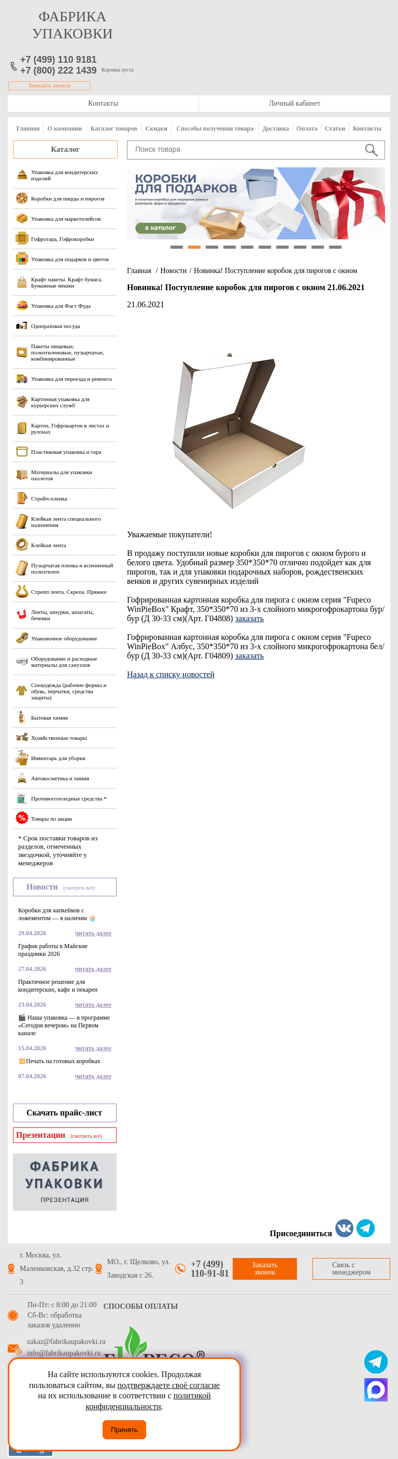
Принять (124, 1430)
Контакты (103, 103)
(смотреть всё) (79, 888)
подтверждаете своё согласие (168, 1385)
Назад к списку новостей (171, 674)
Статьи (335, 128)
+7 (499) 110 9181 (58, 59)
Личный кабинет (294, 103)
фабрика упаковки (72, 24)
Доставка (276, 128)
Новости (173, 271)
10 (335, 247)
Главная (28, 128)
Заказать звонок (49, 86)
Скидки (156, 128)
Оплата (307, 128)
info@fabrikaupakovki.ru (64, 1353)
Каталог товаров (114, 128)
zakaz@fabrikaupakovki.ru (66, 1342)
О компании (65, 128)
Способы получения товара (214, 128)
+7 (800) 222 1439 (58, 70)
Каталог (65, 149)
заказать (249, 618)
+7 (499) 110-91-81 (210, 1269)
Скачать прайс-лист (64, 1112)
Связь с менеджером (351, 1268)
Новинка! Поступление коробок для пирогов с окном (275, 271)
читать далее (93, 933)
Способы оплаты (141, 1306)
